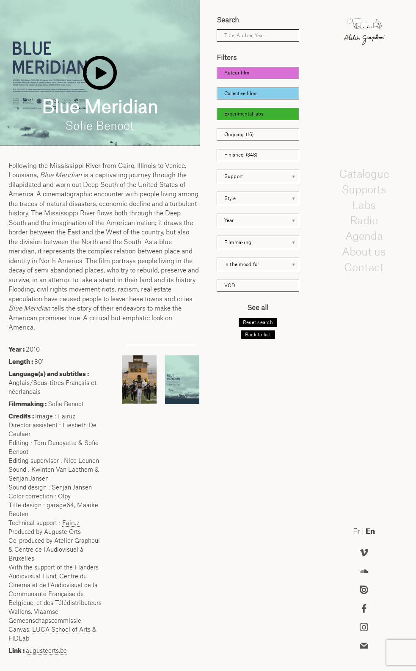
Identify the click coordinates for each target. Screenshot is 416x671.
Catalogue (364, 173)
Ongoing (238, 134)
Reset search (258, 322)
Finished (240, 155)
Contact (364, 267)
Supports (364, 189)
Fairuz (66, 416)
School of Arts (61, 629)
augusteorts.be (46, 650)
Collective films (241, 93)
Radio (364, 220)
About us (364, 251)
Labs (364, 204)
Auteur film (236, 73)
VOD (229, 286)
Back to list (258, 335)
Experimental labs (244, 114)
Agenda (364, 235)
